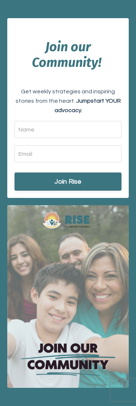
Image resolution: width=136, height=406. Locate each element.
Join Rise (67, 181)
